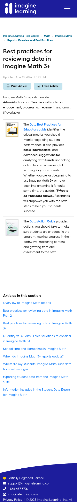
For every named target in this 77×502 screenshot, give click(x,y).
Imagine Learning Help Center (21, 36)
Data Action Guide (42, 221)
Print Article (17, 86)
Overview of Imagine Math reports (27, 302)
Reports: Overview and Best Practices (30, 40)
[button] (67, 6)
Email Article (48, 86)
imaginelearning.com (23, 494)
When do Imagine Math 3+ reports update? (33, 356)
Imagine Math (63, 36)
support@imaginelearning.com (30, 483)
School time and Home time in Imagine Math (34, 348)
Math (47, 36)
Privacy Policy (12, 499)
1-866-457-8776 (18, 488)
